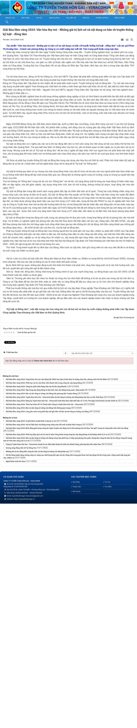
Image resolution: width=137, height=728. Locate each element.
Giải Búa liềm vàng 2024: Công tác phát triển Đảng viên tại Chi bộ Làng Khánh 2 (37, 611)
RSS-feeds (76, 716)
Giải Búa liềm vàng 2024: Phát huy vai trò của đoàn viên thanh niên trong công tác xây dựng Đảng (43, 607)
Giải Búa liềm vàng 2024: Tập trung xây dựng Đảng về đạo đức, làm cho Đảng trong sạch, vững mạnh (45, 614)
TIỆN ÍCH (86, 18)
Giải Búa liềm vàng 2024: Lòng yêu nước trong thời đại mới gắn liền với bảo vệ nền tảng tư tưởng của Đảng (47, 636)
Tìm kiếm (108, 711)
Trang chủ (10, 18)
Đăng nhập (120, 18)
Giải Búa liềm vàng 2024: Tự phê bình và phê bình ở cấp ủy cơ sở (31, 645)
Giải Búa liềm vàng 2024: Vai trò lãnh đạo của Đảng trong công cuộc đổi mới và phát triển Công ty (44, 649)
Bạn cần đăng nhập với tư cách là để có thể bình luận (37, 585)
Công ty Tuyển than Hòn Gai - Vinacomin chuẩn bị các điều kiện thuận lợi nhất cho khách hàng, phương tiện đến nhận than (53, 669)
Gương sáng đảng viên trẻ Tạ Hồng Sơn (21, 672)
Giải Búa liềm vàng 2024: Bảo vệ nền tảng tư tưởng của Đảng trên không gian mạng (38, 632)
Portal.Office (102, 18)
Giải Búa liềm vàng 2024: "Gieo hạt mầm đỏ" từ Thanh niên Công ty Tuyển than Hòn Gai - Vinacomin (44, 629)
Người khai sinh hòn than (15, 686)
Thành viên (77, 711)
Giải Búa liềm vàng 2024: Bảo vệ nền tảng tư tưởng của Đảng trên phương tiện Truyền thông (41, 618)
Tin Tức (39, 18)
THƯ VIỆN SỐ (71, 18)
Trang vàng (54, 18)
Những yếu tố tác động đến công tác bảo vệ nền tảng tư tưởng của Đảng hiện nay (37, 676)
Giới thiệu (25, 18)
